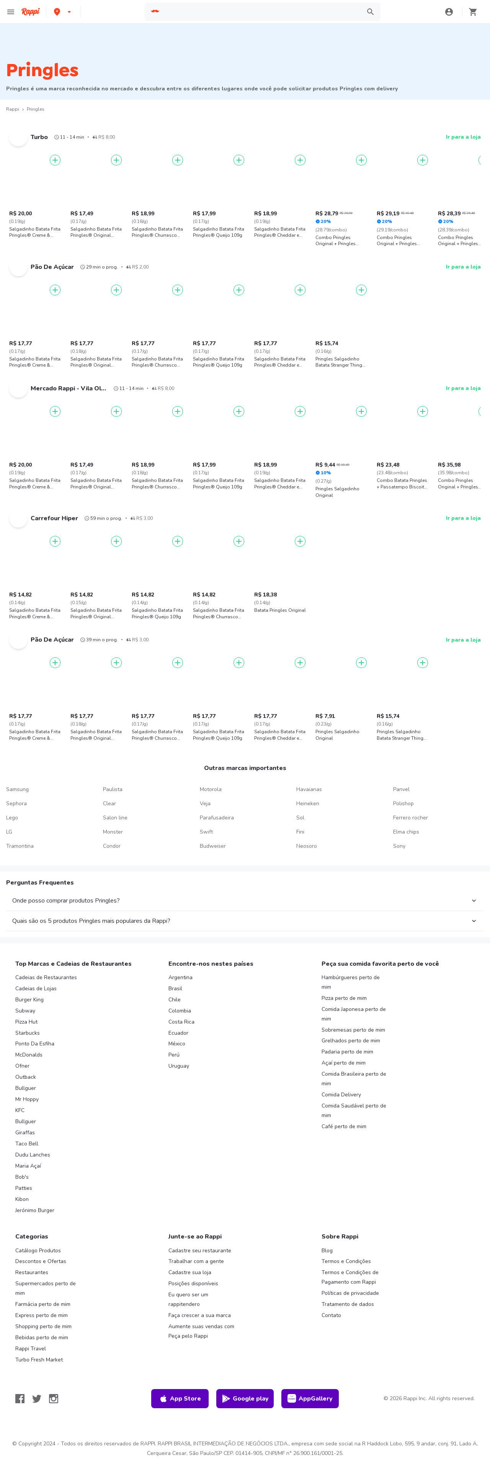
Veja (205, 803)
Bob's (22, 1177)
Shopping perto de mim (43, 1326)
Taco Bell (26, 1143)
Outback (25, 1077)
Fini (300, 832)
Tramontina (20, 846)
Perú (174, 1054)
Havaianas (309, 789)
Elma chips (406, 832)
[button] (63, 12)
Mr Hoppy (27, 1099)
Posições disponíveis (193, 1283)
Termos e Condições (346, 1261)
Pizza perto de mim (344, 998)
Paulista (112, 789)
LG (9, 832)
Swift (206, 832)
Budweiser (213, 846)
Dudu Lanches (32, 1154)
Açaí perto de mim (344, 1063)
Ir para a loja (463, 137)
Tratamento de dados (348, 1304)
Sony (399, 846)
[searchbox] (261, 12)
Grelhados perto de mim (351, 1040)
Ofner (22, 1066)
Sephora (16, 803)
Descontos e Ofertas (40, 1261)
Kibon (22, 1199)
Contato (331, 1315)
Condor (112, 846)
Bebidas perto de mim (41, 1337)
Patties (23, 1188)
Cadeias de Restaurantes (46, 977)
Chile (174, 999)
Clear (109, 803)
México (176, 1043)
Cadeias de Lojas (36, 988)
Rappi (12, 109)
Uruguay (178, 1066)
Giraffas (25, 1132)
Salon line (115, 817)
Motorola (211, 789)
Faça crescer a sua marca (199, 1315)
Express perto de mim (41, 1315)
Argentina (180, 977)
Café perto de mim (344, 1126)
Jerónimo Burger (34, 1210)
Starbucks (27, 1033)
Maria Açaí (28, 1166)
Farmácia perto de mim (42, 1304)
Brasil (175, 988)
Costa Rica (181, 1022)
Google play (245, 1398)
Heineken (307, 803)
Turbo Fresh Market (39, 1359)
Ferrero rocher (410, 817)
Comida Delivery (341, 1094)
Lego (12, 817)
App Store (180, 1398)
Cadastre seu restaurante (199, 1250)
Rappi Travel (30, 1348)
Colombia (179, 1010)
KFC (19, 1110)
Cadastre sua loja (189, 1272)
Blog (327, 1250)
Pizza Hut (26, 1022)
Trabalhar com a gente (196, 1261)
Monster (113, 832)
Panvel (401, 789)
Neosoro (306, 846)
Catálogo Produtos (38, 1250)
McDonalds (28, 1054)
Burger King (29, 999)
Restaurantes (31, 1272)
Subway (25, 1010)
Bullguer (25, 1088)
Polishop (403, 803)
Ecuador (178, 1033)
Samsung (17, 789)
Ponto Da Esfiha (34, 1043)
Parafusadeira (217, 817)
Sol (300, 817)
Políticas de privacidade (350, 1293)
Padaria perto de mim (347, 1051)
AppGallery (310, 1398)
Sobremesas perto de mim (353, 1030)
